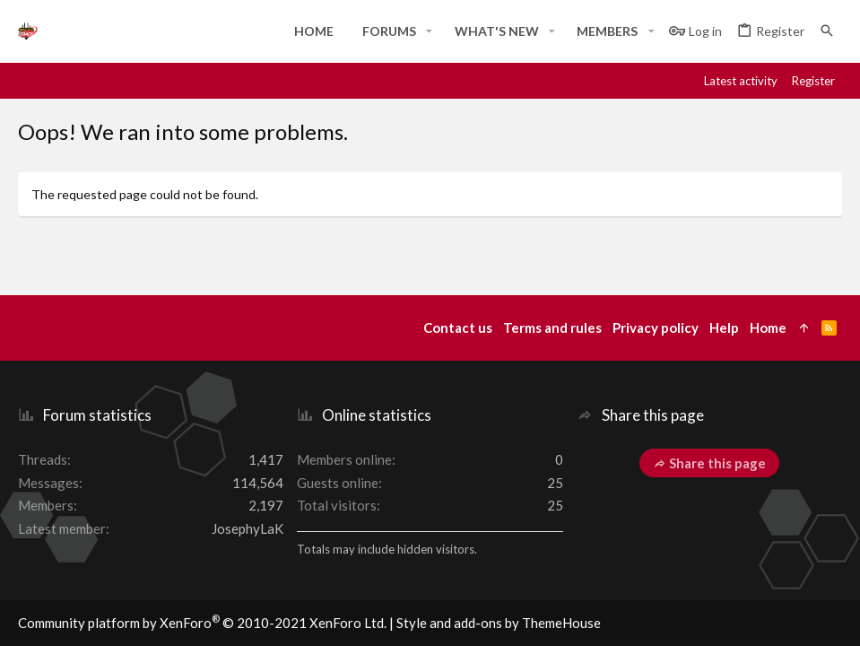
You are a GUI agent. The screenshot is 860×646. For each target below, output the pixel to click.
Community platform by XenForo (202, 623)
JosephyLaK (247, 528)
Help (724, 327)
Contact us (457, 327)
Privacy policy (655, 327)
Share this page (709, 463)
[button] (429, 31)
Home (768, 327)
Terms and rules (552, 327)
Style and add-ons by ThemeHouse (498, 623)
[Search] (827, 31)
